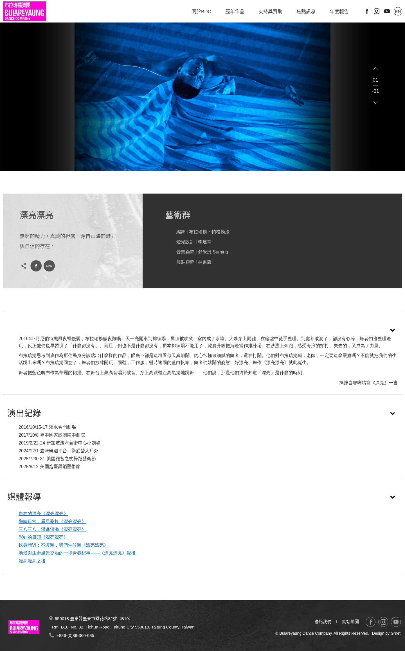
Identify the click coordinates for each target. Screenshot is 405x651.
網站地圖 (350, 621)
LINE (45, 265)
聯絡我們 (322, 621)
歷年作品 (234, 11)
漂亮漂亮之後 (32, 560)
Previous (376, 69)
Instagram (376, 11)
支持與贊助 (270, 11)
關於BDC (201, 11)
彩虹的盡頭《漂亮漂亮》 (43, 537)
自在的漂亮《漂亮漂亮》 (43, 513)
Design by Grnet (386, 633)
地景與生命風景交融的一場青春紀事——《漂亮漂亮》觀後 (77, 553)
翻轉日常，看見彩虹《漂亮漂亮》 (52, 521)
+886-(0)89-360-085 (75, 635)
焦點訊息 (306, 11)
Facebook (367, 11)
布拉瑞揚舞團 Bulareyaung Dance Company (24, 11)
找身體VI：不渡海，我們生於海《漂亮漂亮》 (63, 545)
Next (376, 102)
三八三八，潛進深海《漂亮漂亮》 (52, 529)
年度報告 (339, 11)
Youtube (387, 11)
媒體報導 (24, 496)
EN (398, 11)
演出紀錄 (24, 413)
